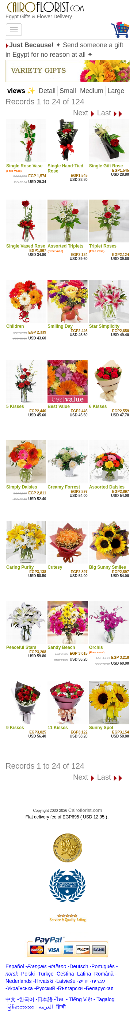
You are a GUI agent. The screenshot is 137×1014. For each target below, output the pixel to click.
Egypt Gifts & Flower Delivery (38, 16)
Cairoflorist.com (85, 810)
